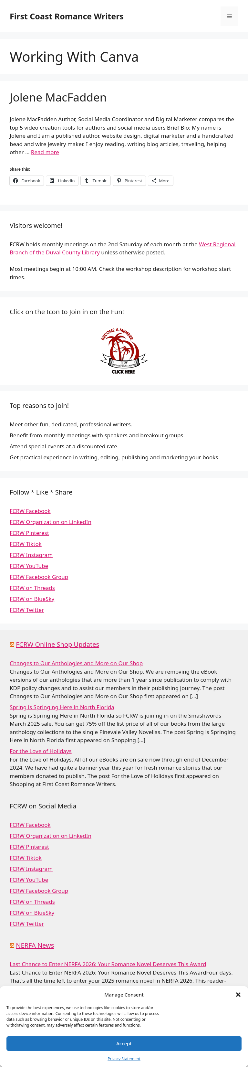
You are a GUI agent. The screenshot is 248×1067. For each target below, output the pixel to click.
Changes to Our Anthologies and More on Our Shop (76, 663)
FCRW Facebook (30, 511)
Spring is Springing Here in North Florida (62, 707)
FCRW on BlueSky (32, 599)
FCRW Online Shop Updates (57, 644)
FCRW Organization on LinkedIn (50, 522)
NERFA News (35, 945)
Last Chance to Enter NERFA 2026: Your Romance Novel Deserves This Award (108, 964)
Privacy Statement (124, 1059)
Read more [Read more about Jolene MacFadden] (45, 152)
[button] (238, 994)
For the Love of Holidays (41, 751)
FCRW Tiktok (26, 544)
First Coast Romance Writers (67, 16)
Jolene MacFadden (58, 97)
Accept (124, 1043)
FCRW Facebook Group (39, 577)
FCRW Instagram (31, 555)
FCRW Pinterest (29, 533)
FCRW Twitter (27, 610)
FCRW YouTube (29, 566)
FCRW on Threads (32, 588)
